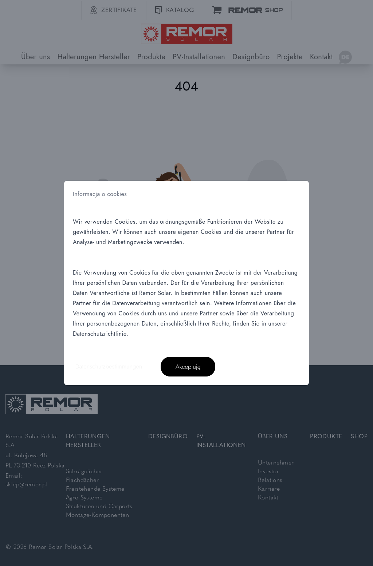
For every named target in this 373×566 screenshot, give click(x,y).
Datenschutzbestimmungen (108, 366)
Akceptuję (188, 366)
